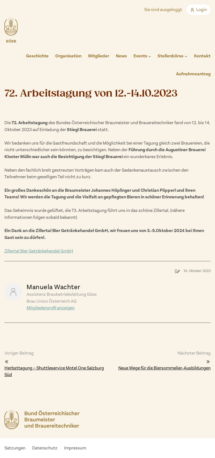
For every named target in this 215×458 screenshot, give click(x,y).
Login (198, 9)
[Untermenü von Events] (149, 56)
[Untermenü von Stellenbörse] (186, 56)
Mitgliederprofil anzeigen (51, 308)
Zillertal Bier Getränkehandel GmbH (38, 251)
